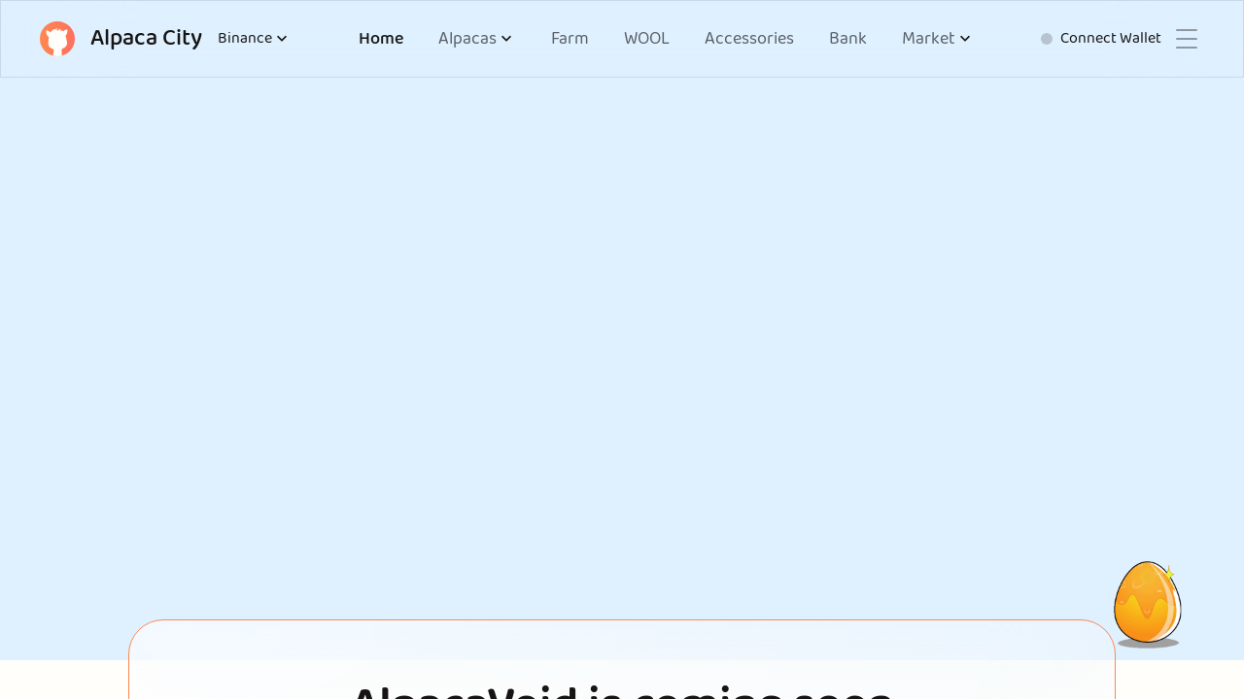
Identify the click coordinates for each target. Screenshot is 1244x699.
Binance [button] (255, 38)
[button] (477, 39)
